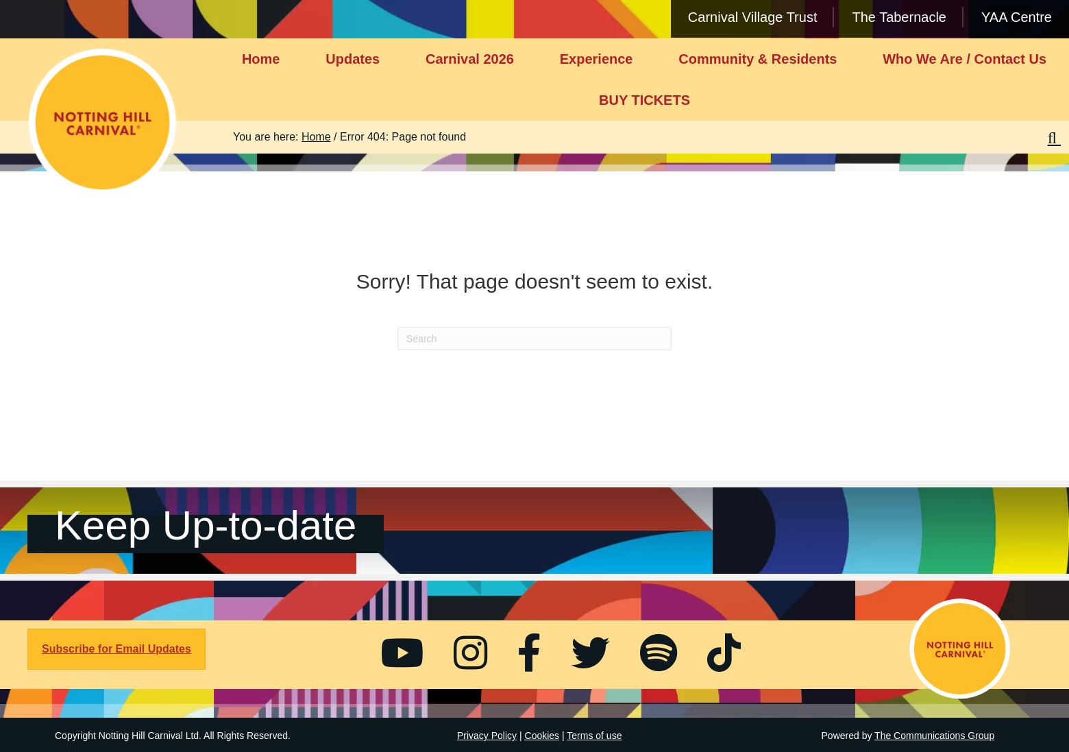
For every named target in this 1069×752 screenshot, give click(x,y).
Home (261, 58)
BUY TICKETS (644, 100)
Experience (596, 58)
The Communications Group (934, 735)
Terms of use (594, 735)
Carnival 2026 (470, 58)
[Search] (534, 338)
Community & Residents (757, 58)
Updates (352, 58)
